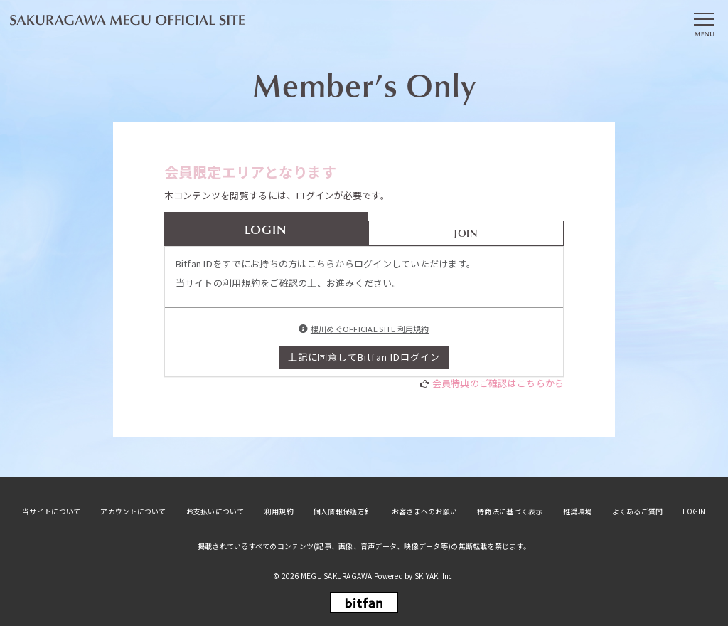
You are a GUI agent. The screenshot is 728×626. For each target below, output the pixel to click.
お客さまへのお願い (424, 511)
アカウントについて (133, 511)
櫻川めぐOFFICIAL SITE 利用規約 (370, 328)
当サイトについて (51, 511)
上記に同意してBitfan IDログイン (364, 357)
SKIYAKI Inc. (434, 576)
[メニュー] (704, 23)
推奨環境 (577, 511)
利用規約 (279, 511)
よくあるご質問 (637, 511)
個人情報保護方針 (343, 511)
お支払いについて (215, 511)
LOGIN (693, 511)
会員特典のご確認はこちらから (498, 383)
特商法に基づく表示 (509, 511)
